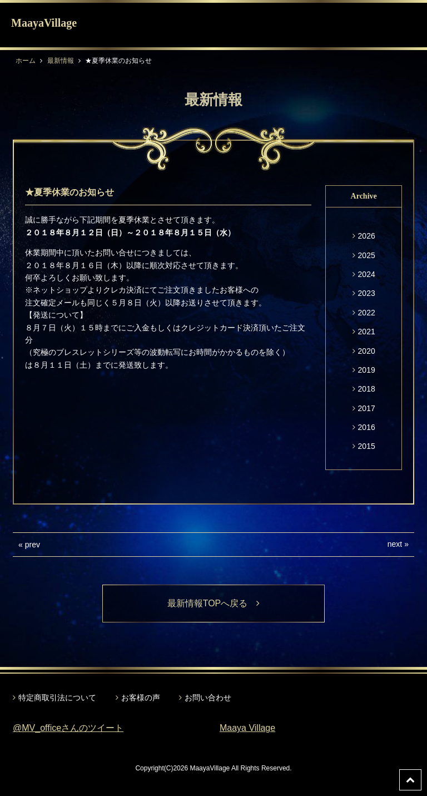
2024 (366, 274)
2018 (366, 388)
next (395, 544)
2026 (366, 235)
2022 (366, 312)
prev (32, 544)
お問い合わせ (208, 697)
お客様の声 (140, 697)
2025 (366, 255)
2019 (366, 369)
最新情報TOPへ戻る (213, 603)
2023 (366, 293)
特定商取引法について (57, 697)
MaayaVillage (44, 23)
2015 (366, 446)
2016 (366, 427)
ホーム (26, 61)
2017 (366, 408)
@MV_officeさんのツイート (68, 728)
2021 (366, 331)
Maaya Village (247, 728)
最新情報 (60, 61)
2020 (366, 351)
